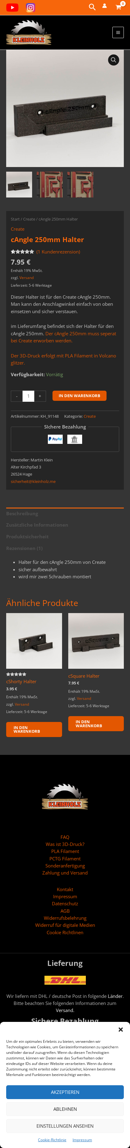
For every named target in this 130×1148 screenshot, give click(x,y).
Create (29, 219)
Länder (115, 996)
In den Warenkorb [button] (27, 729)
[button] (121, 1029)
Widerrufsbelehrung (65, 918)
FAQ (65, 837)
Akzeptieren (65, 1092)
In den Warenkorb (79, 395)
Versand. (65, 1010)
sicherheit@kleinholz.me (33, 481)
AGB (65, 911)
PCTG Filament (65, 858)
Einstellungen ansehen (65, 1126)
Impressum (82, 1139)
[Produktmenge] (28, 396)
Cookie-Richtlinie (52, 1139)
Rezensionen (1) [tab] (24, 548)
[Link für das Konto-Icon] (104, 5)
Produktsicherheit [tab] (27, 536)
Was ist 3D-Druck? (65, 844)
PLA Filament (65, 851)
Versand (26, 277)
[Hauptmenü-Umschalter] (118, 32)
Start (15, 219)
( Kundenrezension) (58, 252)
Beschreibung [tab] (22, 513)
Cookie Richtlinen (65, 932)
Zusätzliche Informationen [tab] (37, 525)
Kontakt (65, 889)
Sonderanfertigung (65, 866)
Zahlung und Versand (65, 873)
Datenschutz (65, 903)
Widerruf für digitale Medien (65, 925)
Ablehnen (65, 1109)
